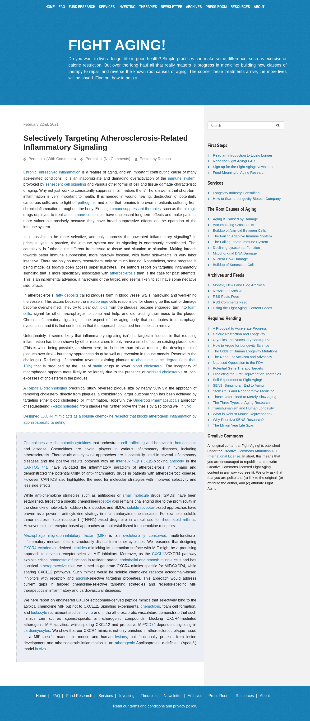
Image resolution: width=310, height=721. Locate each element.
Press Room (216, 6)
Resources (240, 6)
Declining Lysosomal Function (236, 247)
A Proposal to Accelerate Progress (240, 328)
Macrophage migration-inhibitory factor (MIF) (65, 536)
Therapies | (152, 696)
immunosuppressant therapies (135, 209)
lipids (103, 307)
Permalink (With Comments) (52, 159)
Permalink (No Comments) (108, 159)
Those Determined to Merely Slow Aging (245, 397)
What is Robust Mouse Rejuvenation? (243, 414)
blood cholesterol (147, 366)
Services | (108, 696)
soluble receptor (140, 507)
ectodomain (47, 548)
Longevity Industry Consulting (236, 193)
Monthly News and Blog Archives (239, 285)
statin (97, 366)
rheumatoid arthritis (178, 520)
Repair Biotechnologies (47, 388)
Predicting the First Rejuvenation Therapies (247, 374)
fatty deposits (67, 295)
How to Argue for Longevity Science (241, 345)
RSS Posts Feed (226, 296)
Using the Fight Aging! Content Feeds (242, 308)
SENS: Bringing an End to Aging (238, 385)
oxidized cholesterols (164, 372)
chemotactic (63, 443)
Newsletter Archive (227, 291)
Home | (43, 696)
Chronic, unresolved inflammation (52, 172)
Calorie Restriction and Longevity (239, 334)
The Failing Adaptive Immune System (242, 236)
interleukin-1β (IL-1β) (134, 461)
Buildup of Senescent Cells (234, 265)
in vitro (87, 612)
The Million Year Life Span (233, 425)
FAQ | (58, 696)
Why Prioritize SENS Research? (238, 420)
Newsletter (171, 6)
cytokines (83, 443)
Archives (194, 6)
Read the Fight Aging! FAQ (234, 161)
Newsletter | (175, 696)
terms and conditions (147, 706)
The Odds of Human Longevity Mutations (245, 351)
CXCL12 (159, 554)
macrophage (97, 301)
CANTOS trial (36, 467)
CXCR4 (30, 548)
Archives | (198, 696)
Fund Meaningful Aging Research (239, 172)
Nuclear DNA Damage (230, 259)
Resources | (247, 696)
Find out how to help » (116, 78)
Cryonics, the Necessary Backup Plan (243, 340)
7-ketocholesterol (64, 406)
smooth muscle (159, 560)
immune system (181, 178)
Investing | (129, 696)
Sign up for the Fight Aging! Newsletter (243, 167)
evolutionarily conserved (144, 536)
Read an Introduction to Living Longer (242, 155)
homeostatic (60, 560)
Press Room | (221, 696)
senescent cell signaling (66, 184)
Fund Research (82, 6)
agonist (82, 578)
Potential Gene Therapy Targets (238, 368)
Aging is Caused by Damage (235, 219)
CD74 (151, 625)
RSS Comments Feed (230, 302)
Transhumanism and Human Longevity (243, 408)
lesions (121, 637)
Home (50, 6)
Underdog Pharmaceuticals (156, 400)
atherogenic (125, 643)
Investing (127, 6)
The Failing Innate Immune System (240, 242)
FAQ (62, 6)
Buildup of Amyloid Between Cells (239, 230)
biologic (190, 209)
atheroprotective (53, 566)
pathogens (87, 203)
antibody (177, 461)
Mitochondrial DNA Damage (235, 253)
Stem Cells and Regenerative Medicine (243, 391)
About (259, 6)
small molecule (136, 495)
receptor (104, 501)
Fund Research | (81, 696)
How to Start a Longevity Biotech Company (247, 199)
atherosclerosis (122, 273)
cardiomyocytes (37, 631)
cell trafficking (133, 443)
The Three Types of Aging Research (241, 402)
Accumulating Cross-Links (233, 225)
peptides (80, 548)
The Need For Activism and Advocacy (242, 357)
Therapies (148, 6)
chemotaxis (150, 606)
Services (107, 6)
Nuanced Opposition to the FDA (238, 362)
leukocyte (39, 612)
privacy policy (184, 706)
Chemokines (34, 443)
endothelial (129, 560)
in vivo (185, 406)
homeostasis (185, 443)
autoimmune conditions (84, 215)
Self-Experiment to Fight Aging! (237, 380)
